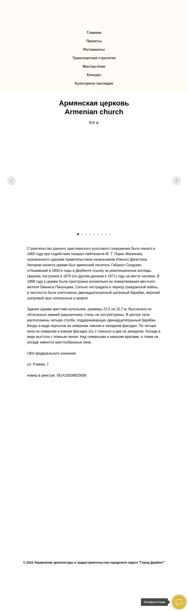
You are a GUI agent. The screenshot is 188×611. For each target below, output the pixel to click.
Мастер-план (94, 66)
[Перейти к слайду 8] (106, 234)
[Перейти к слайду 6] (98, 234)
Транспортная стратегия (94, 58)
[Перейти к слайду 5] (94, 234)
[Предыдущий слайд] (11, 180)
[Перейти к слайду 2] (82, 234)
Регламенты (94, 49)
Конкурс (94, 75)
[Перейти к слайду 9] (110, 234)
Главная (94, 33)
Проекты (94, 41)
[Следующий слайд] (176, 180)
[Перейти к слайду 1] (78, 234)
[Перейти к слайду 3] (86, 234)
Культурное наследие (94, 83)
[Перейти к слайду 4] (90, 234)
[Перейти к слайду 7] (102, 234)
